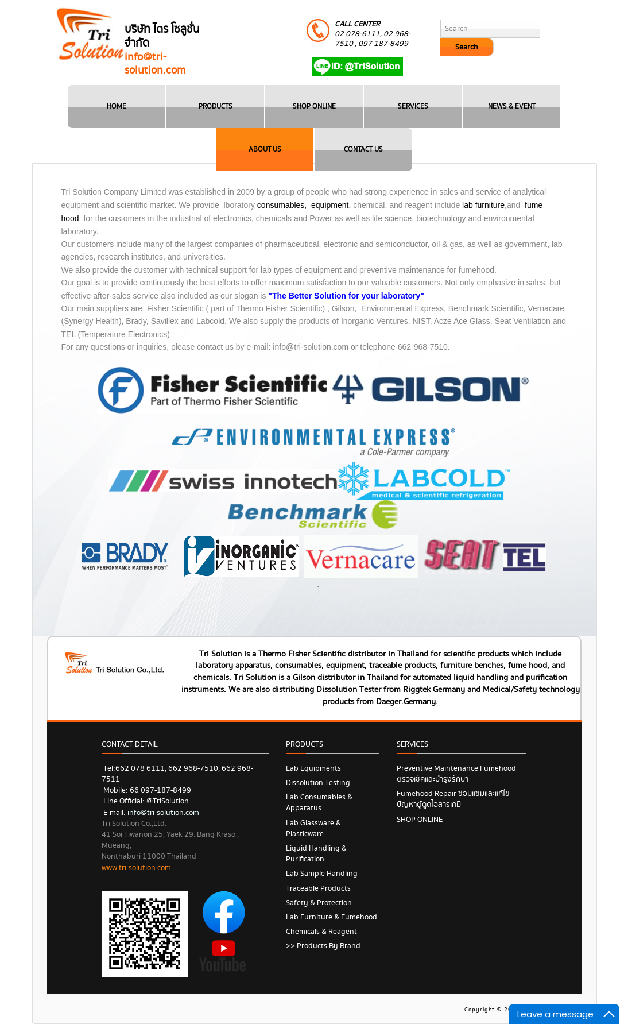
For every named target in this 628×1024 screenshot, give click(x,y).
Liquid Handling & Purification (316, 854)
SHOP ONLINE (314, 106)
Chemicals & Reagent (321, 931)
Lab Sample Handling (322, 873)
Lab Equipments (313, 768)
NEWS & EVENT (512, 106)
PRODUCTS (215, 106)
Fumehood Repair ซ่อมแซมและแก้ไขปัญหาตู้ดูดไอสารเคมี (453, 799)
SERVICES (413, 106)
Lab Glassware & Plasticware (313, 828)
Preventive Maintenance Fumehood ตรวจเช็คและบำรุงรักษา (456, 774)
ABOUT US (265, 149)
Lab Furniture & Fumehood (331, 917)
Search (466, 47)
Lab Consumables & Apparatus (319, 802)
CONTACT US (363, 149)
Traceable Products (318, 888)
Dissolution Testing (318, 783)
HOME (116, 106)
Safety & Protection (319, 903)
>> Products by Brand (323, 946)
